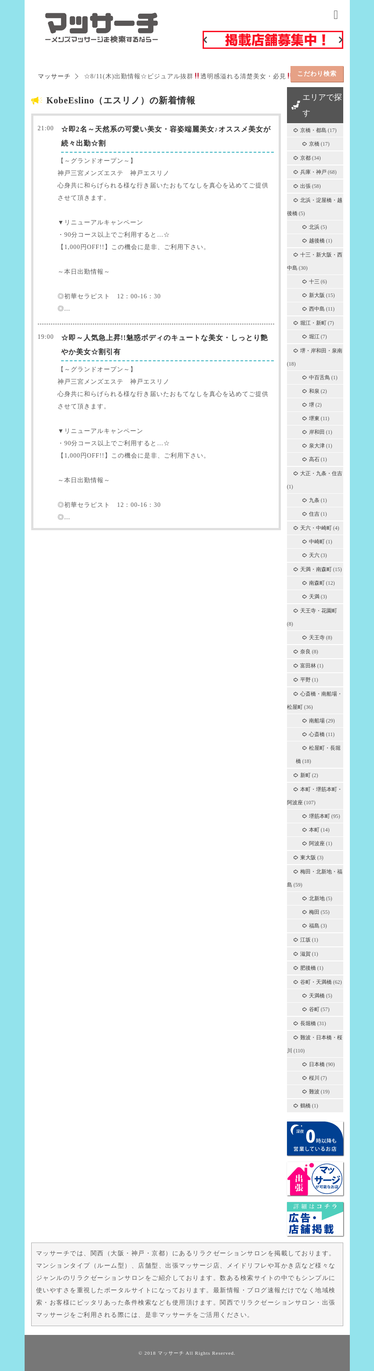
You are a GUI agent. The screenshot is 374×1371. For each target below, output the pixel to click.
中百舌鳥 (319, 377)
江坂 (305, 940)
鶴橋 (305, 1106)
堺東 (314, 418)
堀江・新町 (313, 323)
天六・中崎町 (316, 528)
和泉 (314, 391)
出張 (305, 186)
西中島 (317, 309)
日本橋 (317, 1064)
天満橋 (317, 996)
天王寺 (317, 637)
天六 (314, 555)
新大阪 (317, 295)
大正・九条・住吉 (321, 473)
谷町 (314, 1009)
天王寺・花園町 (318, 611)
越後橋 (317, 241)
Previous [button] (204, 39)
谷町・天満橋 (316, 982)
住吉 (314, 514)
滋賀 (305, 954)
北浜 (314, 227)
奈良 (305, 652)
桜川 (314, 1078)
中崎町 (317, 542)
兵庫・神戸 (313, 172)
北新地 (317, 898)
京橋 (314, 144)
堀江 (314, 337)
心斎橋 (317, 734)
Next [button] (341, 39)
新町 (305, 775)
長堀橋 (308, 1023)
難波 (314, 1092)
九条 (314, 500)
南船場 (317, 721)
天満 (314, 597)
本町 (314, 830)
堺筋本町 (319, 816)
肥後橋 (308, 968)
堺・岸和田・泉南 (321, 351)
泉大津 (317, 446)
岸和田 (317, 432)
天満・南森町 (316, 569)
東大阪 (308, 857)
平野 (305, 680)
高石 (314, 459)
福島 (314, 926)
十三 (314, 282)
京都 (305, 158)
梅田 (314, 912)
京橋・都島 (313, 130)
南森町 (317, 583)
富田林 (308, 666)
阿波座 (317, 843)
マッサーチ (171, 1353)
